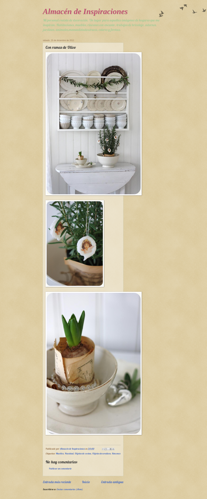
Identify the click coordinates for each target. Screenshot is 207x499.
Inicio (86, 482)
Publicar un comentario (60, 468)
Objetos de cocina (83, 453)
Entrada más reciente (57, 482)
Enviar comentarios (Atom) (70, 489)
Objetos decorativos (101, 453)
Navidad (69, 453)
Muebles (60, 453)
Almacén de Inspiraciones (85, 11)
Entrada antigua (112, 482)
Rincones (116, 453)
